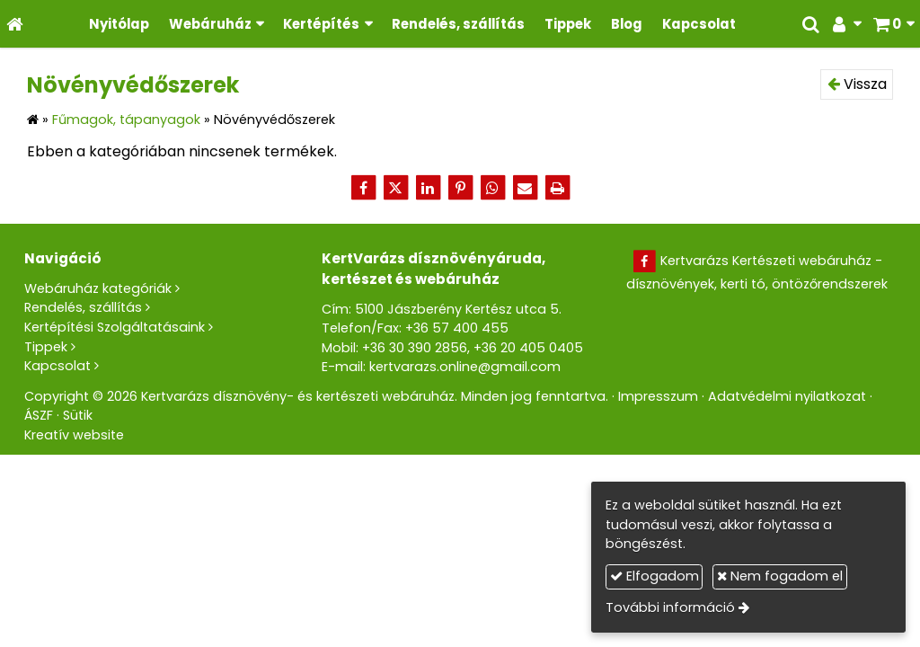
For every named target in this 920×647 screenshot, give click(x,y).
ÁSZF (38, 415)
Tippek (45, 347)
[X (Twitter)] (395, 187)
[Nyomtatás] (557, 187)
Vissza (857, 84)
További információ (670, 607)
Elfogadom (654, 576)
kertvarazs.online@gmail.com (465, 367)
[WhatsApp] (492, 187)
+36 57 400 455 (457, 328)
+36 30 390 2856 (414, 348)
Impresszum (658, 396)
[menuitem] (119, 24)
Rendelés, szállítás (83, 307)
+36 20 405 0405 (528, 348)
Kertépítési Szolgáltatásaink (114, 327)
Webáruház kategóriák (98, 288)
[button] (893, 24)
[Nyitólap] (15, 24)
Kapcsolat (57, 366)
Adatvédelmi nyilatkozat (787, 396)
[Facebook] (363, 187)
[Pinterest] (460, 187)
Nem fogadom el (780, 576)
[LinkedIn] (427, 187)
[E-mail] (524, 187)
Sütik (78, 415)
